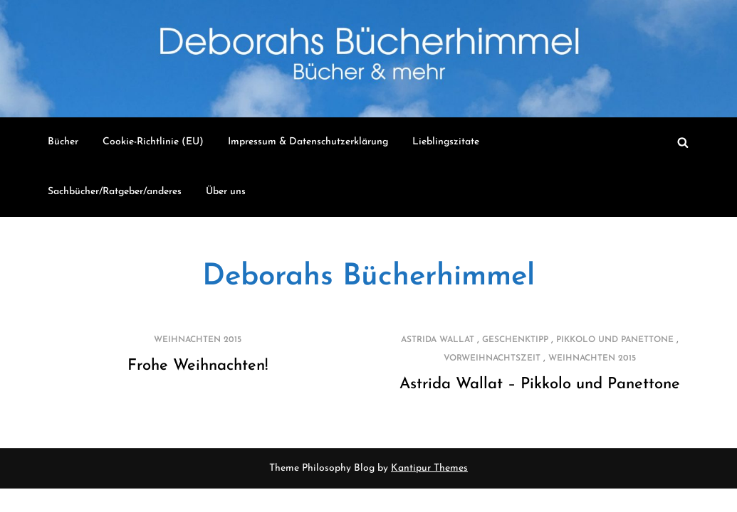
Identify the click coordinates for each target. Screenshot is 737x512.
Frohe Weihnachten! (197, 366)
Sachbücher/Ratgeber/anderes (115, 191)
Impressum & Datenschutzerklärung (308, 142)
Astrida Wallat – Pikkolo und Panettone (539, 384)
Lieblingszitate (445, 142)
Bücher (63, 142)
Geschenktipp (515, 340)
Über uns (226, 191)
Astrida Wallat (437, 340)
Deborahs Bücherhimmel (368, 277)
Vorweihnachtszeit (492, 358)
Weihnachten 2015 (197, 340)
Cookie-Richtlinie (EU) (153, 142)
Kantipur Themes (429, 468)
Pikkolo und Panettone (615, 340)
